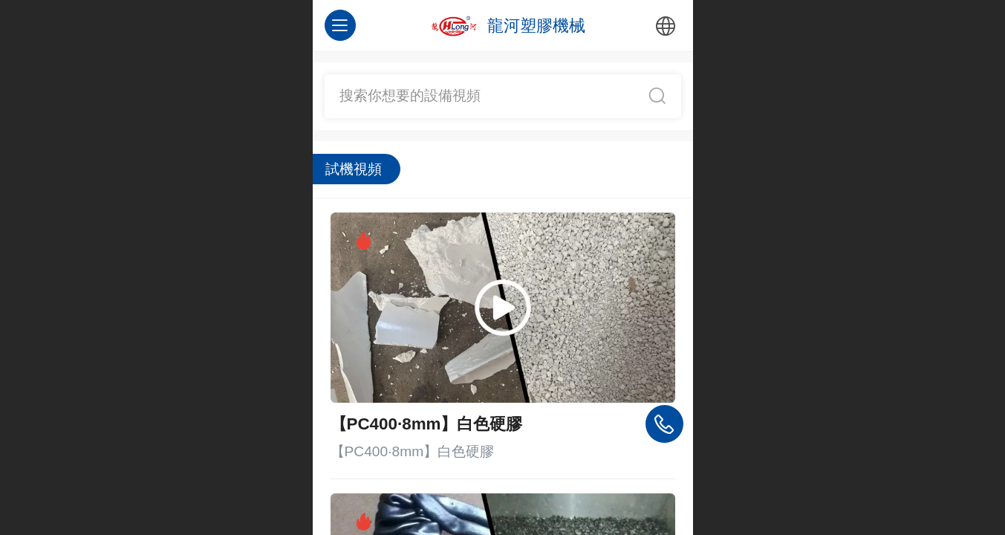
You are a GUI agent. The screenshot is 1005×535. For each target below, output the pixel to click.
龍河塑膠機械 (536, 25)
